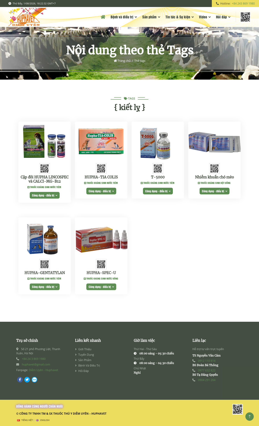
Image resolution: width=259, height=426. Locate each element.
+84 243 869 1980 (243, 3)
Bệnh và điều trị (122, 16)
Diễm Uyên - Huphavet (43, 370)
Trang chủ (122, 61)
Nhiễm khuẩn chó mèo (214, 179)
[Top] (249, 416)
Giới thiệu (84, 349)
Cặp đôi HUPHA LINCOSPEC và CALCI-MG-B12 (45, 181)
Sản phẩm (149, 16)
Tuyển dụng (86, 355)
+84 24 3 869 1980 (34, 359)
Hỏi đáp (221, 16)
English (45, 420)
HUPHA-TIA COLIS (101, 179)
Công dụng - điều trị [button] (44, 197)
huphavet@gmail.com (36, 364)
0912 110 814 (206, 361)
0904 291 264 (206, 380)
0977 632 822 (206, 370)
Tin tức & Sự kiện (178, 16)
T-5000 (158, 179)
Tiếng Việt (27, 420)
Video (203, 16)
